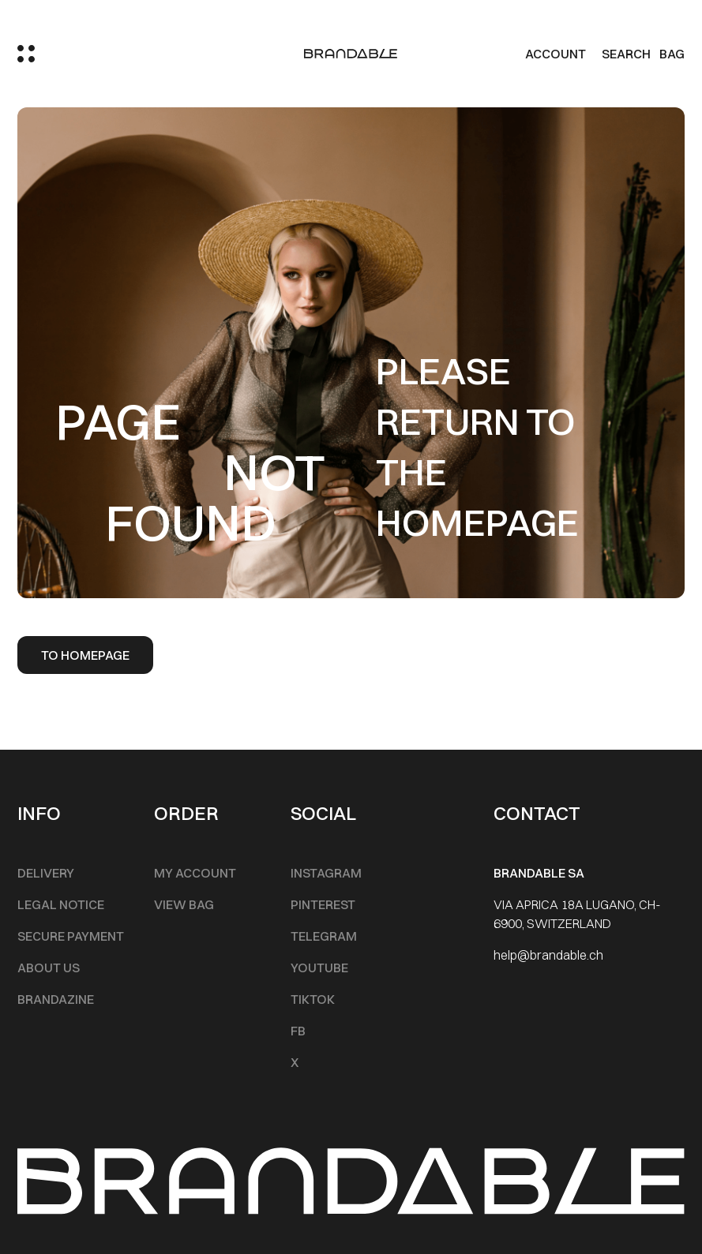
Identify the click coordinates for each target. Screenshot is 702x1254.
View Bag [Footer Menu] (184, 904)
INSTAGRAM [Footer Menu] (326, 873)
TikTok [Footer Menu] (313, 999)
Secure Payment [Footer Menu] (70, 936)
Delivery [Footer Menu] (45, 873)
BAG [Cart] (672, 54)
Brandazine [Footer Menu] (55, 999)
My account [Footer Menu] (195, 873)
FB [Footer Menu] (298, 1031)
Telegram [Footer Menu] (324, 936)
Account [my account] (555, 54)
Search (626, 54)
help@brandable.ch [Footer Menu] (548, 955)
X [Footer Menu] (294, 1062)
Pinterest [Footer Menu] (323, 904)
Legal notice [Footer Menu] (60, 904)
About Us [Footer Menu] (48, 967)
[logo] (350, 53)
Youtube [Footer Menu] (319, 967)
